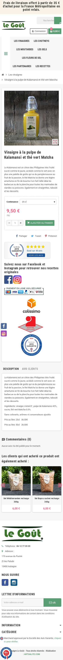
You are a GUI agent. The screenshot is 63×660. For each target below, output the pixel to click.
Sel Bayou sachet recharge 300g (47, 500)
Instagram (14, 582)
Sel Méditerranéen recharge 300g (16, 500)
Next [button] (60, 485)
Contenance (12, 201)
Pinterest (51, 236)
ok (52, 602)
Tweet (36, 236)
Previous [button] (3, 485)
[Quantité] (15, 223)
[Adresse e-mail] (23, 602)
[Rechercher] (49, 20)
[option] (16, 489)
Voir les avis (36, 255)
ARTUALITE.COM (32, 654)
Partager (21, 236)
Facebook (5, 582)
